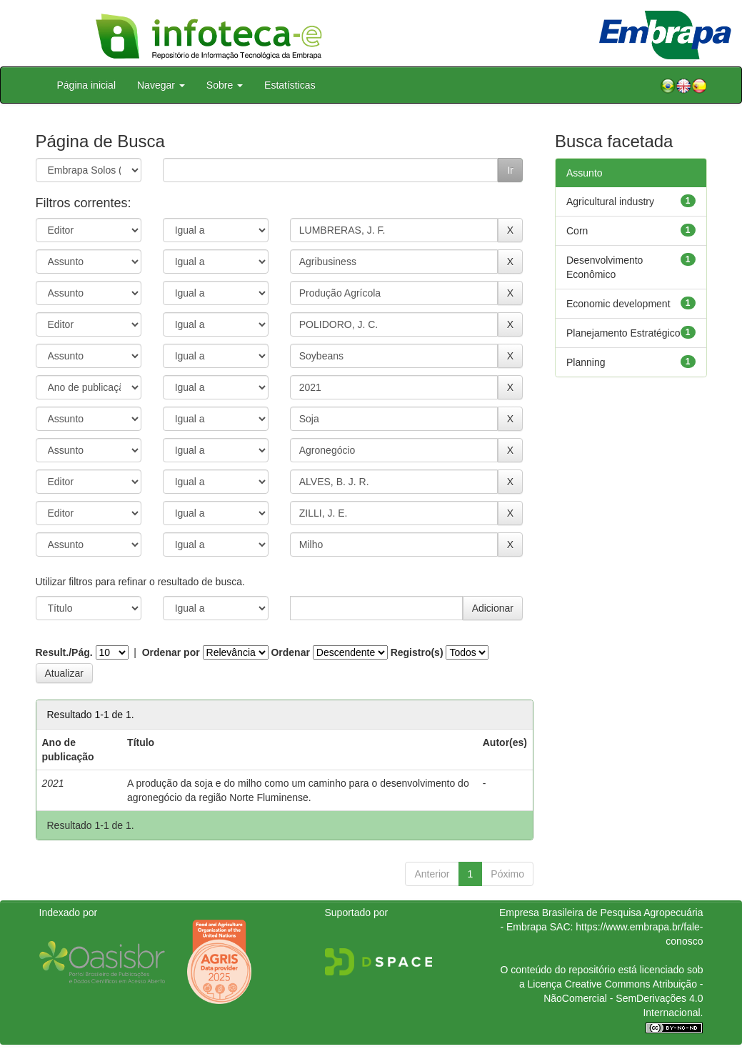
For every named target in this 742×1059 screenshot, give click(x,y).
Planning (586, 362)
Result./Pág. (64, 652)
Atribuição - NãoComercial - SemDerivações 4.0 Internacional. (623, 998)
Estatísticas (290, 85)
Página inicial (86, 85)
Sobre (224, 85)
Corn (577, 231)
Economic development (618, 303)
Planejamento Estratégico (623, 333)
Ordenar (290, 652)
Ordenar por (171, 652)
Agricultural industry (610, 201)
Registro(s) (417, 652)
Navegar (161, 85)
